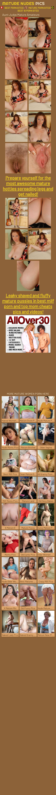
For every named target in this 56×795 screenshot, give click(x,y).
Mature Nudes (23, 3)
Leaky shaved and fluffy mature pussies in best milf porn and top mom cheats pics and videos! (28, 303)
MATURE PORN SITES (37, 7)
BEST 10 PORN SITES (35, 9)
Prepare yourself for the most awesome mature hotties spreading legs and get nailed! (28, 186)
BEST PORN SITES (12, 7)
